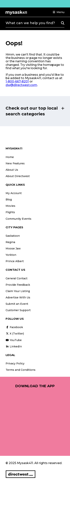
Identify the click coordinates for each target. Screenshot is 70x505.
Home (10, 157)
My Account (14, 193)
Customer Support (18, 310)
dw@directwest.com (21, 85)
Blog (9, 199)
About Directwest (18, 176)
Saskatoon (13, 235)
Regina (10, 242)
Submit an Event (17, 304)
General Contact (16, 278)
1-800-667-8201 (17, 81)
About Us (12, 169)
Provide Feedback (18, 284)
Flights (10, 212)
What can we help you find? (30, 23)
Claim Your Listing (18, 291)
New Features (15, 163)
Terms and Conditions (20, 370)
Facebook (14, 327)
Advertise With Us (18, 297)
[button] (58, 12)
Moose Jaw (13, 248)
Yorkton (11, 255)
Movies (10, 206)
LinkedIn (14, 346)
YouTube (14, 340)
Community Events (18, 218)
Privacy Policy (15, 363)
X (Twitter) (15, 333)
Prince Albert (15, 261)
